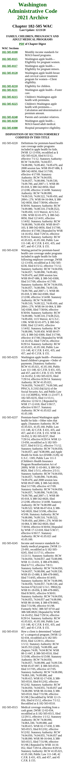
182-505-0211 (10, 89)
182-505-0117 (10, 65)
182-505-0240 (10, 117)
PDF (21, 43)
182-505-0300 (10, 127)
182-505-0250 (10, 120)
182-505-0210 (10, 86)
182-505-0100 (10, 52)
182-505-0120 (10, 72)
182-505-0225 (10, 103)
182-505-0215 (10, 96)
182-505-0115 (10, 59)
